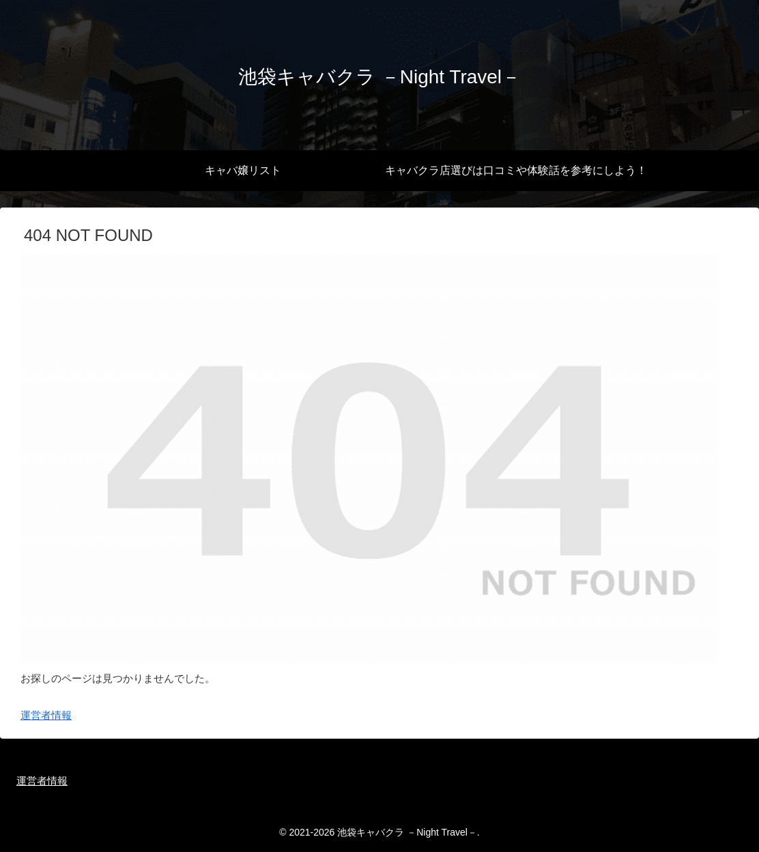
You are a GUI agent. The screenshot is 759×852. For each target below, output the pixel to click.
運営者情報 (46, 715)
